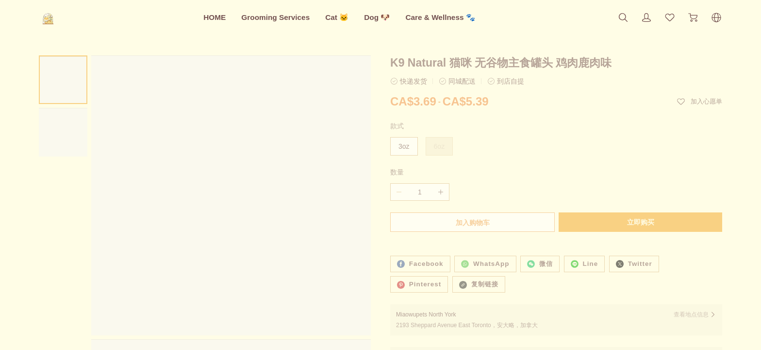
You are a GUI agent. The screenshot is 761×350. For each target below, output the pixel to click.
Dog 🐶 (377, 17)
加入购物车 (472, 223)
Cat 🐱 (336, 17)
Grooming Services (275, 17)
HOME (214, 17)
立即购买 (641, 222)
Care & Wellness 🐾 (440, 17)
